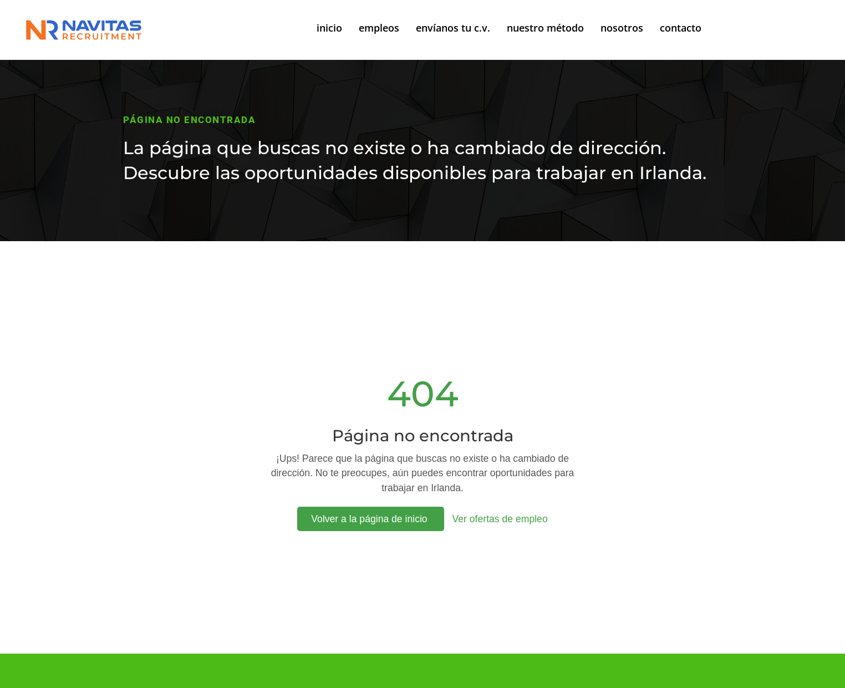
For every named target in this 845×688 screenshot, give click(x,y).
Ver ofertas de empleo (500, 518)
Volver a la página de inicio (370, 518)
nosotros (621, 27)
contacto (680, 27)
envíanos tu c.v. (453, 27)
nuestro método (545, 27)
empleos (379, 27)
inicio (329, 27)
